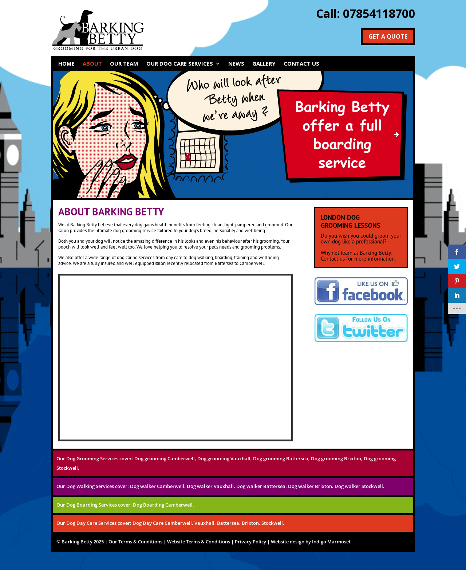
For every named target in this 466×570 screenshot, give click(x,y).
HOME (66, 64)
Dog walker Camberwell (157, 486)
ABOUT (92, 64)
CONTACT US (301, 64)
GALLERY (264, 64)
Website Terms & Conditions (198, 541)
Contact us (333, 258)
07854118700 (379, 13)
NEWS (236, 64)
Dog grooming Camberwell (164, 458)
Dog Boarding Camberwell (163, 504)
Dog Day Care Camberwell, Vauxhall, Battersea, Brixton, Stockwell (208, 523)
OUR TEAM (124, 64)
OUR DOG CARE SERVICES (179, 64)
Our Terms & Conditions (135, 541)
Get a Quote (387, 36)
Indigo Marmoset (331, 541)
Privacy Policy (250, 541)
